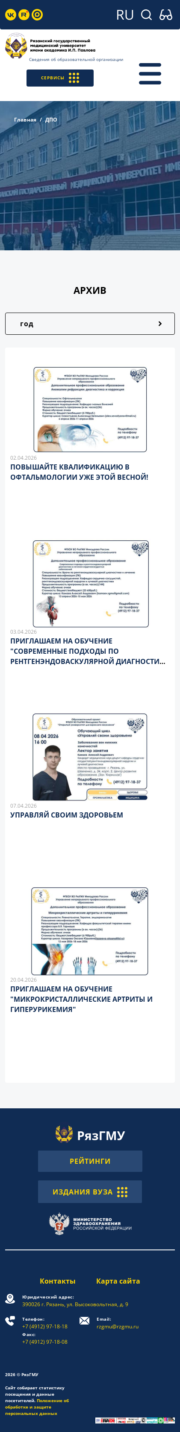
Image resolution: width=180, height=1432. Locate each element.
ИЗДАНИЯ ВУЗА (90, 1191)
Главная (25, 119)
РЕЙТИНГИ (90, 1161)
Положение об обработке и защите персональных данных (37, 1406)
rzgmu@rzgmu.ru (118, 1323)
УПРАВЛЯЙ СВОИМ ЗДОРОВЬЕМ (66, 815)
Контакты (58, 1281)
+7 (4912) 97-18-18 (45, 1323)
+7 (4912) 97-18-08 (45, 1338)
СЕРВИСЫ (60, 77)
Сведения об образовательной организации (76, 59)
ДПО (51, 119)
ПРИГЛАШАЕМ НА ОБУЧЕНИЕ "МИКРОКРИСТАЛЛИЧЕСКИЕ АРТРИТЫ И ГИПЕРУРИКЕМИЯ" (81, 999)
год (27, 323)
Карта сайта (118, 1281)
